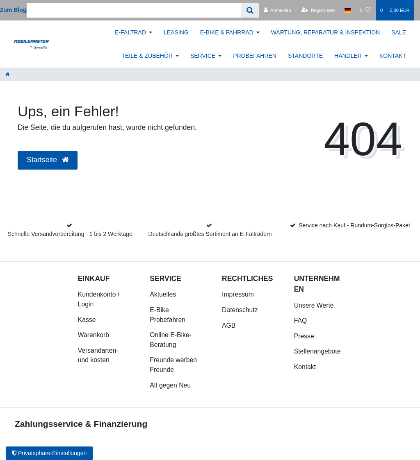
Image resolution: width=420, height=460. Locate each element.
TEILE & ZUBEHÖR (146, 55)
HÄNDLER (348, 55)
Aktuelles (163, 294)
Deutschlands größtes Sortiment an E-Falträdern (210, 234)
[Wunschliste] (366, 10)
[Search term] (134, 10)
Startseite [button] (47, 160)
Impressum (238, 294)
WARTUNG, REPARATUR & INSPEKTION (325, 32)
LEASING (176, 32)
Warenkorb (93, 334)
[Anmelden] (277, 10)
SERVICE (202, 55)
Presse (304, 336)
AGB (228, 325)
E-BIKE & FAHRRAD (226, 32)
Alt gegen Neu (170, 385)
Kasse (87, 319)
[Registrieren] (318, 10)
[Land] (347, 10)
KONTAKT (392, 55)
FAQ (300, 320)
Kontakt (305, 366)
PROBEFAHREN (254, 55)
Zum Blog (13, 10)
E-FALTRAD (130, 32)
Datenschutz (240, 309)
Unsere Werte (314, 305)
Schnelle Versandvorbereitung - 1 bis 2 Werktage (70, 234)
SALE (398, 32)
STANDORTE (305, 55)
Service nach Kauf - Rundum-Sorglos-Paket (354, 225)
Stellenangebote (317, 351)
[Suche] (250, 10)
